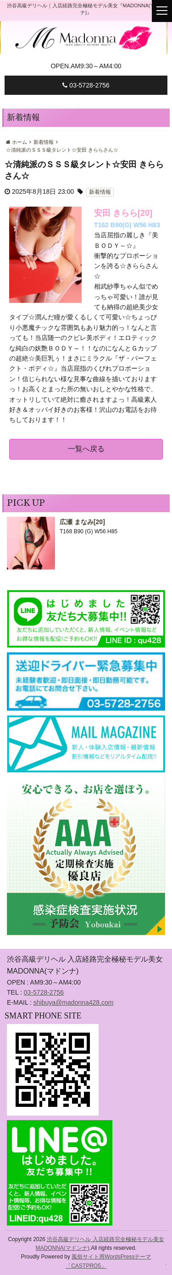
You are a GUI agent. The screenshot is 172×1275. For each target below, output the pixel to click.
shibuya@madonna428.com (73, 1002)
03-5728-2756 (85, 85)
